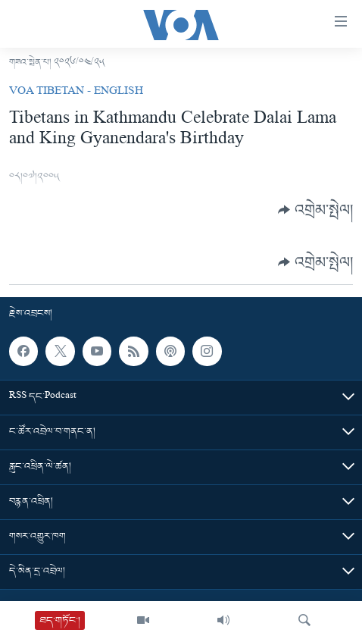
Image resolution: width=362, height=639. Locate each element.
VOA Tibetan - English (76, 92)
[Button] (315, 210)
